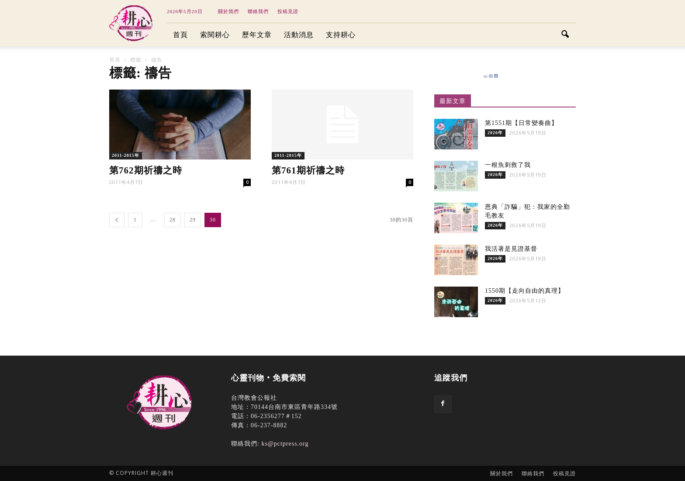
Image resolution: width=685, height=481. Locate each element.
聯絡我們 (258, 11)
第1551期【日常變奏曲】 (521, 123)
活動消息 (299, 34)
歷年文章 (257, 34)
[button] (565, 34)
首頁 (180, 34)
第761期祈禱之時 (308, 170)
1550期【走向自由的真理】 (524, 290)
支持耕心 (341, 34)
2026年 (495, 132)
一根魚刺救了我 (508, 165)
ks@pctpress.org (284, 443)
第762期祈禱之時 (145, 170)
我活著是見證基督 (511, 249)
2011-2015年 (125, 155)
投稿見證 (287, 11)
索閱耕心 (215, 34)
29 (193, 220)
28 (173, 220)
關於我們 (228, 11)
